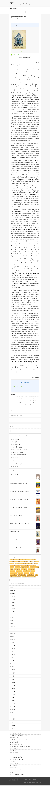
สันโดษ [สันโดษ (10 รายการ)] (30, 563)
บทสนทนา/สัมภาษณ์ (16, 452)
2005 (11, 624)
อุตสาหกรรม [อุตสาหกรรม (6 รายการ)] (31, 575)
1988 (11, 676)
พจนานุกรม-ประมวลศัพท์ (16, 757)
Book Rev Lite (27, 782)
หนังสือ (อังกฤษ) (15, 444)
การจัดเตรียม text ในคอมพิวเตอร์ (18, 740)
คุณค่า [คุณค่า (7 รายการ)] (33, 571)
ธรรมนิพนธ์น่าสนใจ (15, 471)
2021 (11, 593)
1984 (11, 688)
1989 (11, 673)
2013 (11, 608)
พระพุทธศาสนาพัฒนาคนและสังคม (19, 507)
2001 (11, 636)
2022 (11, 590)
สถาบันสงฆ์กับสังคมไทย (16, 548)
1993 (11, 661)
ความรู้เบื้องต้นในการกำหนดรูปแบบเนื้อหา (20, 746)
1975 (11, 713)
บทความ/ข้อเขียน (15, 447)
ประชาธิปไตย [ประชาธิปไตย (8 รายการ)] (25, 567)
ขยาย (11, 580)
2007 (11, 621)
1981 (11, 697)
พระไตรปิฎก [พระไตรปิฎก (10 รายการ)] (14, 565)
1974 (11, 716)
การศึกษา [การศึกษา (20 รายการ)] (18, 560)
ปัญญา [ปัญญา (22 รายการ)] (12, 560)
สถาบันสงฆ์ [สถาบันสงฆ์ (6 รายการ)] (13, 575)
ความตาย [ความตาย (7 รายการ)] (19, 571)
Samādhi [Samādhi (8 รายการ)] (24, 569)
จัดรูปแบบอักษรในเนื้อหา (16, 744)
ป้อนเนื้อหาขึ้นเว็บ (14, 742)
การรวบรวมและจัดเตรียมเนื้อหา (17, 774)
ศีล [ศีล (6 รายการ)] (36, 575)
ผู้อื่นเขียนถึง (13, 467)
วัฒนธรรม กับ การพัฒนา (16, 540)
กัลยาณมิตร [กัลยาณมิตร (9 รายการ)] (27, 565)
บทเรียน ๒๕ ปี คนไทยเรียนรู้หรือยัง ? (19, 491)
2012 (11, 612)
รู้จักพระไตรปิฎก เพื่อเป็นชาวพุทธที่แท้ (19, 524)
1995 (11, 654)
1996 (11, 651)
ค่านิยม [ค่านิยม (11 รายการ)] (17, 563)
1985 (11, 685)
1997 (11, 648)
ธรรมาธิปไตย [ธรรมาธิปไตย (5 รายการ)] (32, 577)
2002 (11, 633)
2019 (11, 599)
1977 (11, 707)
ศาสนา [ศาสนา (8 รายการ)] (32, 567)
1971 (11, 722)
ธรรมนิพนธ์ (13, 439)
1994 (11, 658)
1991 (11, 667)
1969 (11, 728)
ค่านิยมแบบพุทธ (14, 475)
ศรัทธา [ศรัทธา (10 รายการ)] (35, 563)
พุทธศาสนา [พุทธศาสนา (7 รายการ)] (13, 573)
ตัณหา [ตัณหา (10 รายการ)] (20, 565)
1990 (11, 670)
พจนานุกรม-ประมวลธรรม (16, 759)
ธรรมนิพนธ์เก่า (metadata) (17, 458)
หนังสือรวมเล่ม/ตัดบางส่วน (18, 455)
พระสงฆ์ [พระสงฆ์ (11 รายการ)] (26, 561)
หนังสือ (13, 442)
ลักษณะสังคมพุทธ (33, 25)
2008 (11, 618)
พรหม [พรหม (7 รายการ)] (32, 573)
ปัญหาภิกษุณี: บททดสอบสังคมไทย (19, 499)
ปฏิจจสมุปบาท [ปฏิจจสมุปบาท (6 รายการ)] (22, 575)
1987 (11, 679)
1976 (11, 710)
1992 (11, 664)
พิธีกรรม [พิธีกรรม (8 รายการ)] (18, 567)
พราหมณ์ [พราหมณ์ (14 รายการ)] (13, 561)
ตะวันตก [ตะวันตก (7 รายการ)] (20, 573)
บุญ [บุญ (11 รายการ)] (31, 561)
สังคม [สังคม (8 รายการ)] (12, 567)
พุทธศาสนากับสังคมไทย (16, 515)
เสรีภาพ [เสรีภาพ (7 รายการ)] (13, 571)
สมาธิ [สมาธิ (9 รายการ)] (33, 565)
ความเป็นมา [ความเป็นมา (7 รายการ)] (26, 571)
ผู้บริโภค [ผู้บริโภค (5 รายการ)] (25, 577)
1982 (11, 694)
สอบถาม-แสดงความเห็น (16, 770)
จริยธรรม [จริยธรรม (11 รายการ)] (36, 561)
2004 (11, 627)
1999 (11, 642)
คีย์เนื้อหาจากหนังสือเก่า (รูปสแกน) (18, 736)
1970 (11, 725)
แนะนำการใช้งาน (14, 766)
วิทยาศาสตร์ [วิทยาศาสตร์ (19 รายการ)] (32, 560)
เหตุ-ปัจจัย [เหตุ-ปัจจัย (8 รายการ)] (31, 569)
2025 (11, 587)
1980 (11, 701)
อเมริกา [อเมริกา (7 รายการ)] (26, 573)
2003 (11, 630)
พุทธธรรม (12, 755)
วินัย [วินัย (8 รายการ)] (12, 569)
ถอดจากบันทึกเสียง (15, 464)
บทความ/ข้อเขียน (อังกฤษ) (18, 450)
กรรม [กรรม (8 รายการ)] (37, 567)
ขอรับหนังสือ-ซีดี (14, 768)
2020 (11, 596)
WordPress (38, 782)
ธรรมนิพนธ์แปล (14, 461)
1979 (11, 704)
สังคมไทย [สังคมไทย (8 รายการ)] (17, 569)
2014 (11, 605)
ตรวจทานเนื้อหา (14, 738)
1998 (11, 645)
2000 (11, 639)
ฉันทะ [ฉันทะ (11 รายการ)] (12, 563)
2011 (11, 615)
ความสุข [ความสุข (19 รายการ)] (25, 560)
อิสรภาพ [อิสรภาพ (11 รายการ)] (19, 561)
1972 (11, 719)
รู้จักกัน (11, 772)
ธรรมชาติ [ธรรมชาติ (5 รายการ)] (18, 577)
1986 (11, 682)
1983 (11, 691)
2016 (11, 602)
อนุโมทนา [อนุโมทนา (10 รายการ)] (23, 563)
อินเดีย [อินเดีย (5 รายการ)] (12, 577)
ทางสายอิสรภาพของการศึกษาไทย (18, 483)
